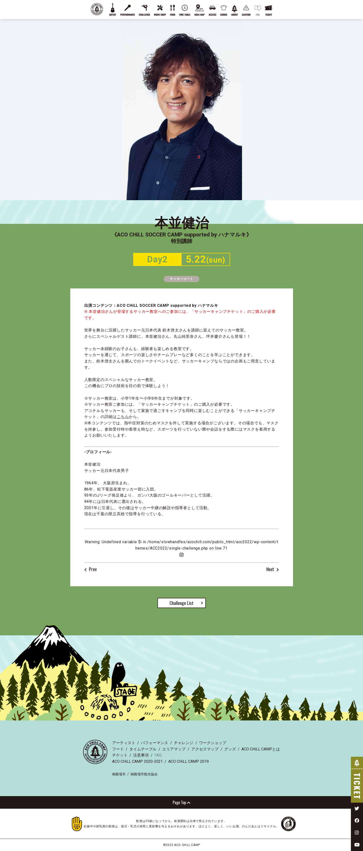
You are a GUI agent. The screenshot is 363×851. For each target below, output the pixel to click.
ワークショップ (212, 743)
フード (118, 749)
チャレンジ (183, 743)
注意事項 (141, 755)
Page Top (181, 802)
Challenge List (181, 602)
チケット (120, 755)
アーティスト (123, 743)
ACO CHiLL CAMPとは (260, 749)
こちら (123, 416)
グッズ (230, 749)
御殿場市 (119, 774)
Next (270, 569)
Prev (93, 569)
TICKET (357, 780)
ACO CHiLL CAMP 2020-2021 (137, 761)
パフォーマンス (154, 743)
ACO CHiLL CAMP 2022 (97, 9)
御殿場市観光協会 (144, 774)
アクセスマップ (204, 749)
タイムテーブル (142, 749)
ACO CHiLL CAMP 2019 (188, 761)
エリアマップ (173, 749)
